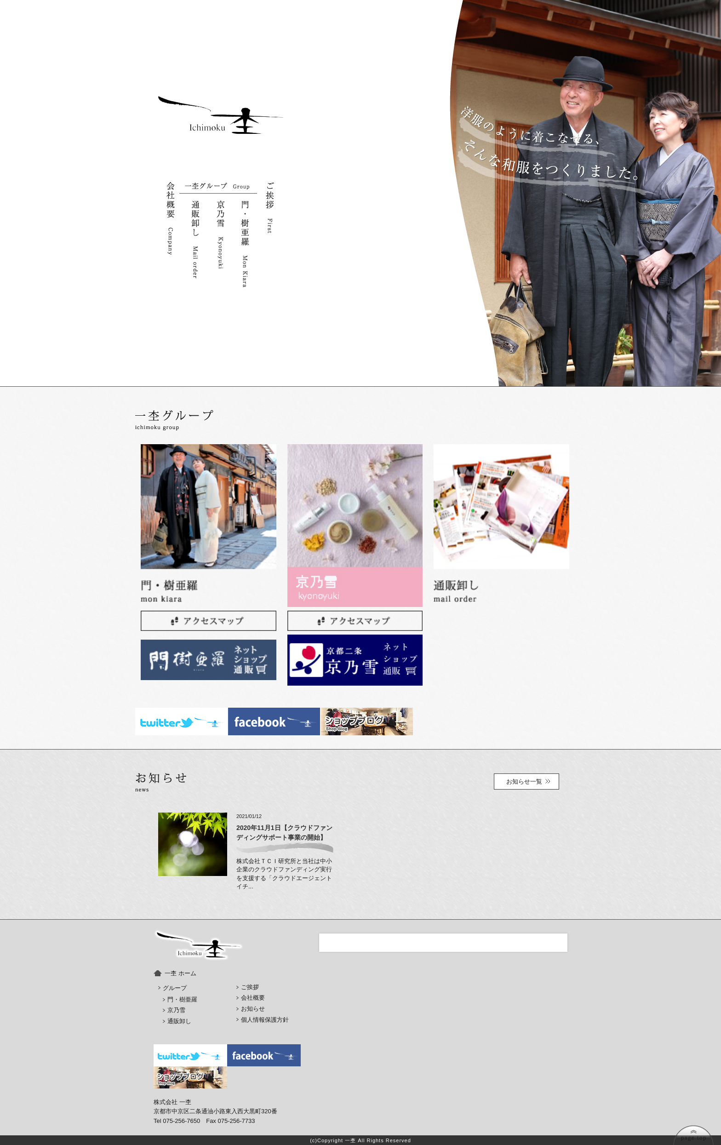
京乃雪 (176, 1010)
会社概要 (253, 997)
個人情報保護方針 (265, 1019)
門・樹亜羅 (182, 999)
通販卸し (179, 1021)
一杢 (350, 1140)
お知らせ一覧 (524, 781)
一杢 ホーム (180, 973)
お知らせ (253, 1008)
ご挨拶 (250, 987)
